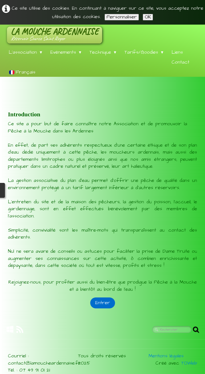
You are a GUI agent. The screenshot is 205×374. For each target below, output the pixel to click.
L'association (26, 52)
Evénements (66, 52)
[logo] (54, 35)
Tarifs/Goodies (144, 52)
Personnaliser (122, 17)
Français (23, 72)
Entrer (102, 302)
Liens (177, 52)
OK (148, 17)
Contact (180, 62)
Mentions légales (166, 356)
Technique (103, 52)
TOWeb (189, 363)
